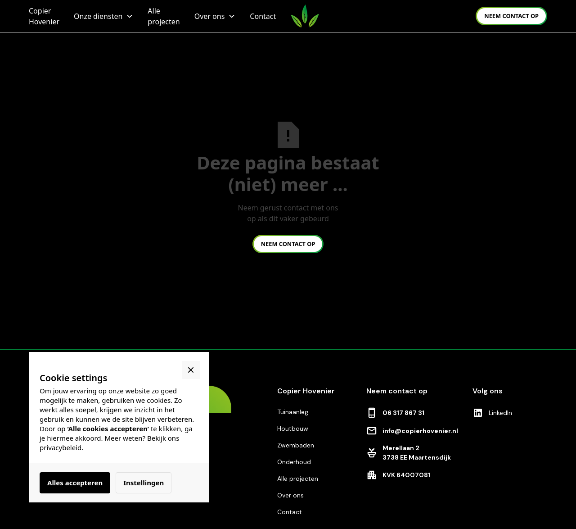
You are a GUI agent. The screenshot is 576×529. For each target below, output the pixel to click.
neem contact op (511, 16)
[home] (305, 16)
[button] (103, 16)
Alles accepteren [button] (75, 482)
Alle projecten (164, 16)
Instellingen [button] (143, 482)
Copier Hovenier (44, 16)
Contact (263, 16)
